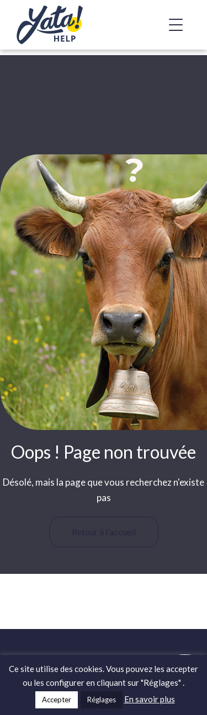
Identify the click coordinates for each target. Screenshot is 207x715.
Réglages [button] (101, 699)
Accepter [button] (56, 699)
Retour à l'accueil (104, 531)
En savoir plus (149, 699)
